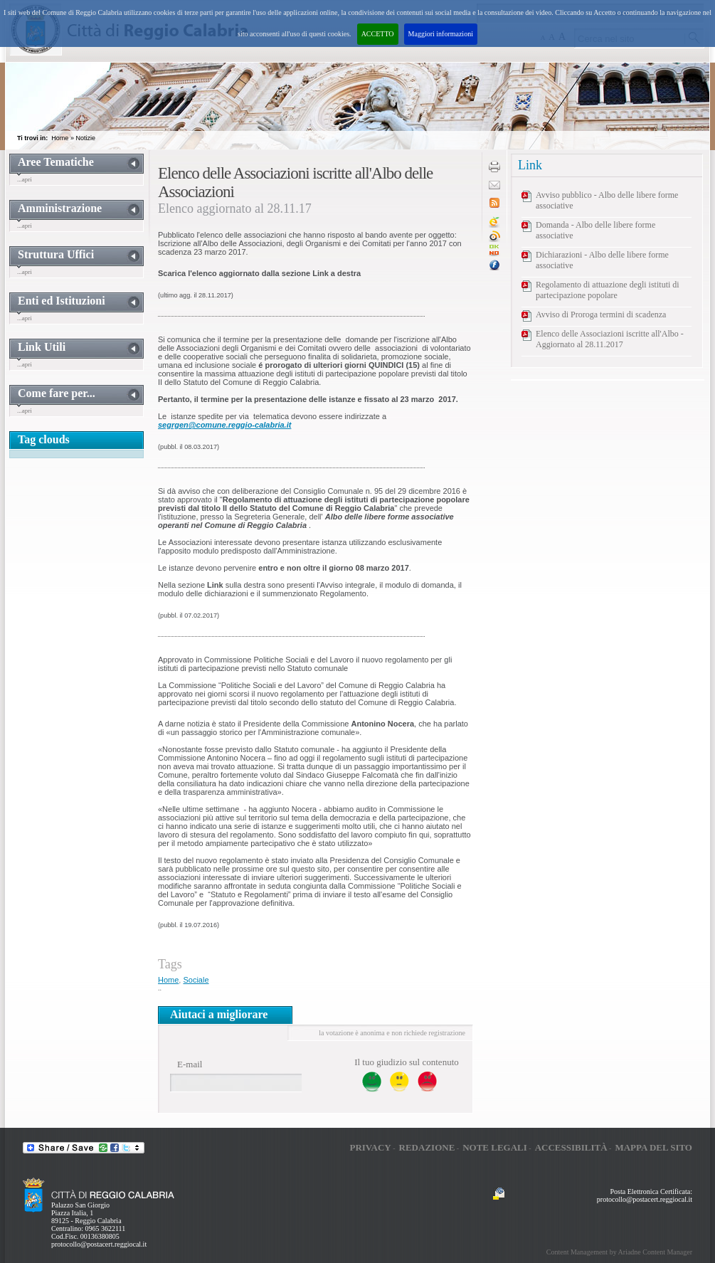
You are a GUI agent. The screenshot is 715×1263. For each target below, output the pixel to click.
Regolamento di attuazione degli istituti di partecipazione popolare (607, 290)
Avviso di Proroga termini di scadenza (601, 314)
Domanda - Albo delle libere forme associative (595, 230)
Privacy (370, 1147)
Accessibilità (571, 1147)
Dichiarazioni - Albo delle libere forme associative (602, 260)
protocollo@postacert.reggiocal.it (99, 1244)
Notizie (85, 138)
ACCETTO (377, 34)
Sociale (195, 980)
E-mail (189, 1064)
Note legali (494, 1147)
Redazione (427, 1147)
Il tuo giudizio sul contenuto (406, 1062)
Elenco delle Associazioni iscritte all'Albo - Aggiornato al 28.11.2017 (610, 339)
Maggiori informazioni (440, 34)
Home (59, 138)
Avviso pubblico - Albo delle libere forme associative (607, 200)
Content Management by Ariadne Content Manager (619, 1252)
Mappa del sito (653, 1147)
